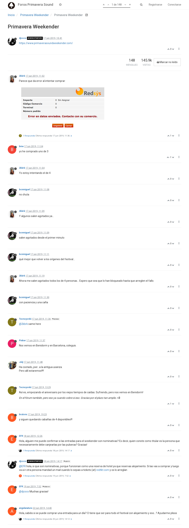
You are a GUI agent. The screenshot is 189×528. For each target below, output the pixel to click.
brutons (23, 414)
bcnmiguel (24, 189)
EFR (21, 436)
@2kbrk (55, 319)
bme (21, 146)
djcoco (22, 38)
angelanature (25, 508)
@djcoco (46, 486)
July (21, 362)
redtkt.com (102, 469)
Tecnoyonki (25, 319)
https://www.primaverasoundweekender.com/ (46, 43)
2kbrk (22, 76)
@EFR (67, 461)
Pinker (22, 340)
